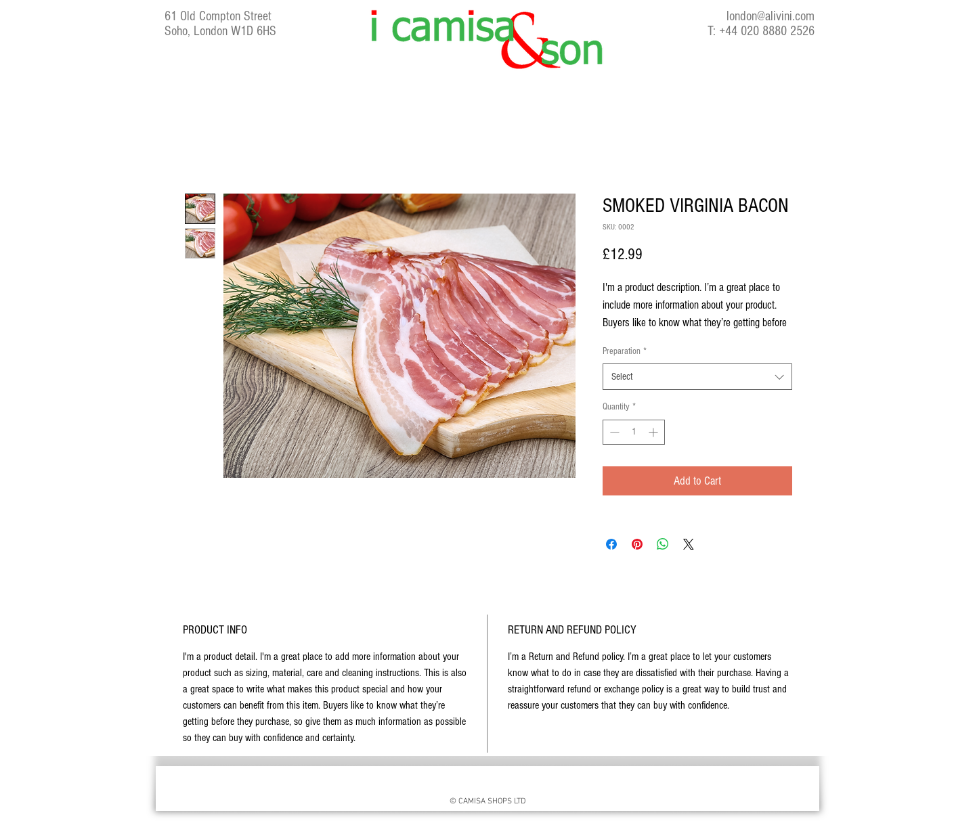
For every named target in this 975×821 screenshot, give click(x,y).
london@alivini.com (771, 16)
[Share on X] (688, 544)
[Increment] (654, 432)
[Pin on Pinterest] (637, 544)
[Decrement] (613, 432)
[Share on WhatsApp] (663, 544)
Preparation (625, 351)
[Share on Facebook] (611, 544)
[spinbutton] (634, 432)
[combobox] (697, 376)
